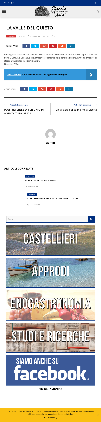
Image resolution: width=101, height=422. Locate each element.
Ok (45, 418)
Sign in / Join (9, 3)
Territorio (11, 36)
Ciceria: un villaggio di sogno (41, 180)
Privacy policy (52, 418)
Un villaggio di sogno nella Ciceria (76, 109)
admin (23, 36)
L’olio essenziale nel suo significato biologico (52, 198)
